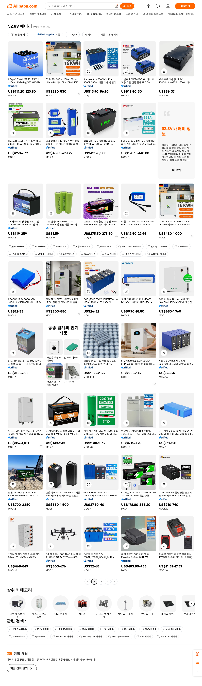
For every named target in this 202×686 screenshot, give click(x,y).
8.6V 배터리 (144, 636)
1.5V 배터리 (59, 246)
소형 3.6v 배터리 (156, 254)
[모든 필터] (18, 34)
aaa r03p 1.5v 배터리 (90, 636)
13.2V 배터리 (41, 629)
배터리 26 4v (104, 246)
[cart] (158, 6)
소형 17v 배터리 (63, 629)
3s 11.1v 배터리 (17, 636)
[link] (197, 654)
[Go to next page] (114, 582)
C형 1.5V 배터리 (82, 246)
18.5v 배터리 (88, 254)
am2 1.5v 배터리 (172, 629)
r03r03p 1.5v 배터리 (119, 636)
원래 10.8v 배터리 (18, 254)
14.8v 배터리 (39, 246)
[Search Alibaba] (80, 6)
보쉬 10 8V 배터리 (167, 636)
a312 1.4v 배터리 (44, 254)
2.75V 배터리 (66, 254)
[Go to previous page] (88, 582)
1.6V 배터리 (109, 254)
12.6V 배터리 (86, 629)
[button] (117, 6)
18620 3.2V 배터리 (63, 636)
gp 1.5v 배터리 (17, 246)
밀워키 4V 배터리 (131, 254)
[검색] (127, 6)
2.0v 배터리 (107, 629)
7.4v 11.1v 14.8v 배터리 (129, 246)
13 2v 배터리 (128, 629)
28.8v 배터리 (149, 629)
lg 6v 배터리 (39, 636)
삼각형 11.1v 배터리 (158, 246)
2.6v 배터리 (181, 246)
